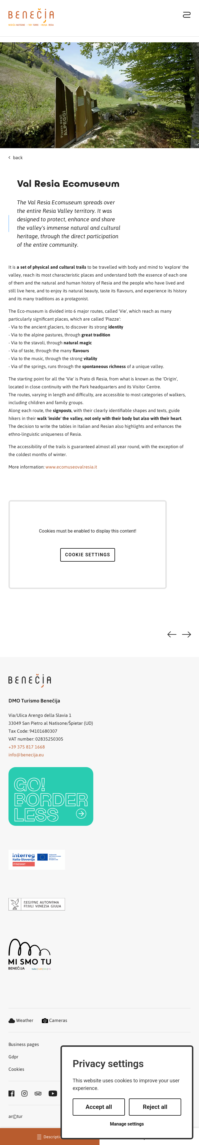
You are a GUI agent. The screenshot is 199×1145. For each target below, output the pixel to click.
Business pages (23, 1044)
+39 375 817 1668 (26, 747)
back (15, 157)
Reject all (155, 1107)
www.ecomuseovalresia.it (71, 467)
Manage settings (127, 1124)
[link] (50, 796)
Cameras (54, 1020)
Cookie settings (87, 554)
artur (15, 1117)
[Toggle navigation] (187, 14)
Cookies (16, 1069)
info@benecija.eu (26, 755)
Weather (20, 1020)
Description (49, 1136)
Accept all (99, 1107)
